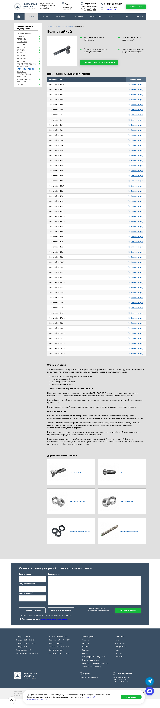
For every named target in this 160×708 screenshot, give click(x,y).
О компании (60, 16)
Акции (111, 16)
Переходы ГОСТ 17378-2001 (27, 662)
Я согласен (131, 697)
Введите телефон (27, 588)
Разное (20, 84)
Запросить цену (137, 84)
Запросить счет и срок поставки (99, 62)
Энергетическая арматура (24, 80)
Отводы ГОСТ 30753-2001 (26, 652)
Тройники (22, 42)
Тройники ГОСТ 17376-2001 (60, 649)
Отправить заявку (127, 615)
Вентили (21, 50)
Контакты (139, 16)
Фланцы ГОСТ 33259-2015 (59, 656)
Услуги (45, 16)
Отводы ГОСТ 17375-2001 (26, 649)
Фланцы (21, 55)
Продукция (31, 16)
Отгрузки (124, 16)
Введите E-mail (26, 598)
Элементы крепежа (26, 69)
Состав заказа (54, 578)
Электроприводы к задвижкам (26, 65)
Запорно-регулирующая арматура (24, 74)
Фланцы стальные (56, 652)
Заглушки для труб (56, 659)
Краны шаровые (24, 33)
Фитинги (21, 61)
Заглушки (21, 58)
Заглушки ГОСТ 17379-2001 (59, 662)
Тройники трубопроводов (59, 646)
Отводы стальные (23, 646)
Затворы (21, 47)
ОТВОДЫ (21, 36)
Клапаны (21, 44)
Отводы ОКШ (21, 656)
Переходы (22, 39)
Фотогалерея (78, 16)
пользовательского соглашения (55, 623)
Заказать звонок (135, 7)
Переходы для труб (23, 659)
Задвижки (21, 53)
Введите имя (25, 578)
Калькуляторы (95, 16)
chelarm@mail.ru (110, 10)
